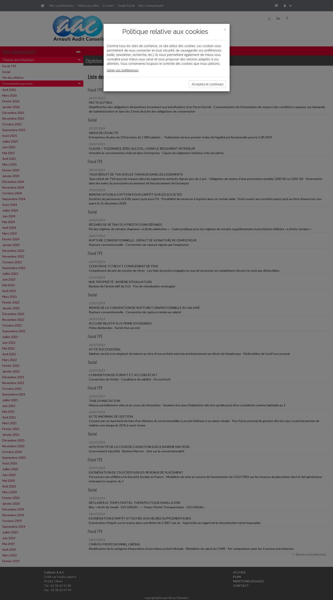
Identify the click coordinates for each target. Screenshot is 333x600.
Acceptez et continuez (207, 84)
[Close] (225, 29)
